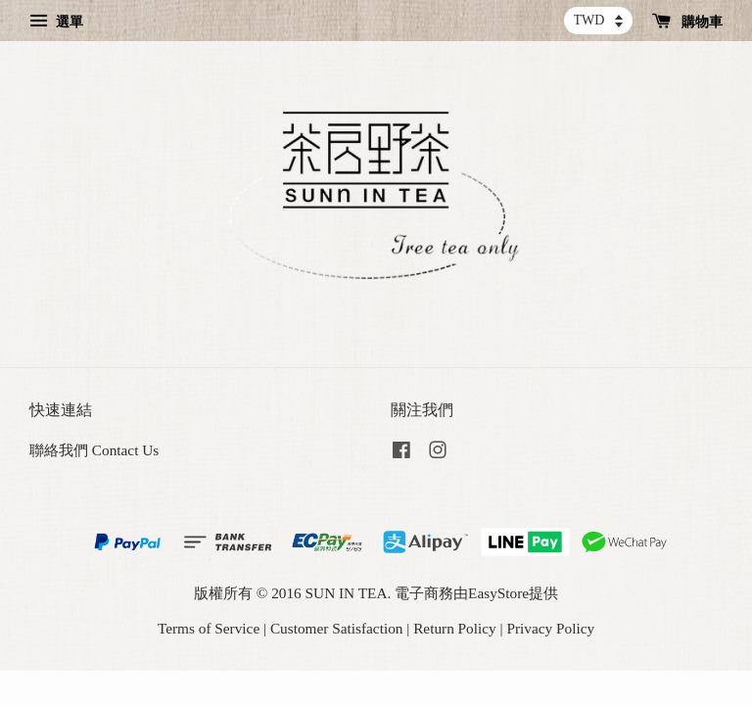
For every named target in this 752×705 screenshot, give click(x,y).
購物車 (688, 22)
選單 (56, 22)
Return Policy (454, 628)
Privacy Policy (550, 628)
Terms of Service (208, 628)
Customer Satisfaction (336, 628)
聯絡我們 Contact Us (94, 450)
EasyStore (498, 593)
